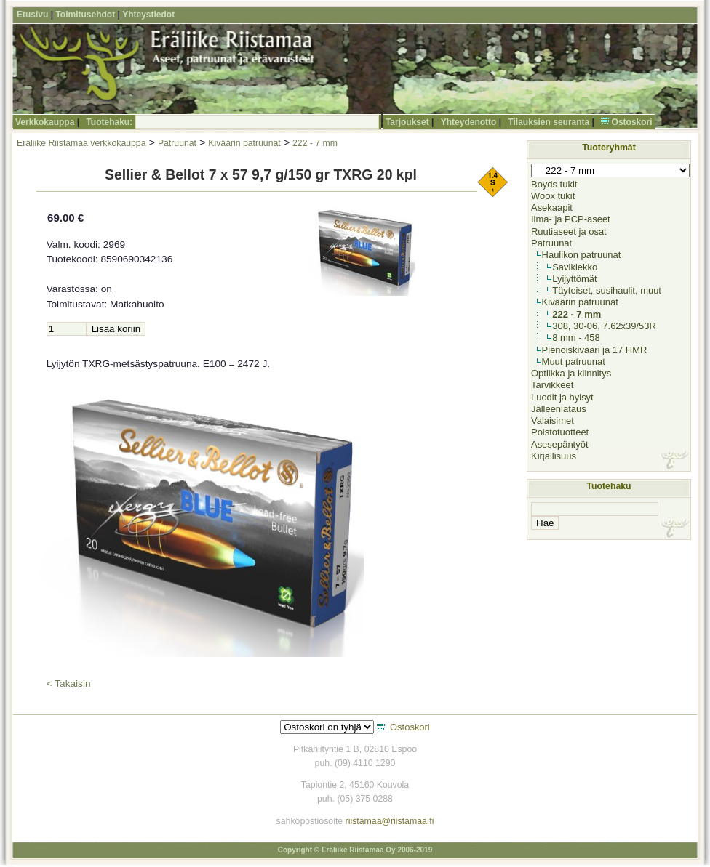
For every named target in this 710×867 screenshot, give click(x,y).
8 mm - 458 (576, 337)
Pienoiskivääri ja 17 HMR (594, 349)
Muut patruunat (573, 361)
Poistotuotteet (560, 432)
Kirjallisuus (553, 456)
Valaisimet (552, 420)
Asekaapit (552, 207)
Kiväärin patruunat (244, 143)
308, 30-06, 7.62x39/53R (604, 325)
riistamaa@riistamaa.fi (390, 821)
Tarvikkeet (552, 384)
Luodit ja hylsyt (562, 397)
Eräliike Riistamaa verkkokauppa (81, 143)
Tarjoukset (407, 122)
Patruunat (177, 143)
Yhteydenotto (469, 122)
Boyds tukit (554, 184)
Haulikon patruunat (581, 254)
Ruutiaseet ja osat (569, 231)
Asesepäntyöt (560, 444)
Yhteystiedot (148, 14)
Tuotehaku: (109, 122)
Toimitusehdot (85, 14)
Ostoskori (632, 122)
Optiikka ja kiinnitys (571, 373)
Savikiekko (574, 267)
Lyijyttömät (574, 278)
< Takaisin (69, 683)
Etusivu (32, 14)
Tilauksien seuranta (548, 122)
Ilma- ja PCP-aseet (570, 219)
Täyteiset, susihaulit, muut (606, 290)
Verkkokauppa (44, 122)
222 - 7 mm (315, 143)
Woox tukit (553, 195)
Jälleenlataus (558, 408)
